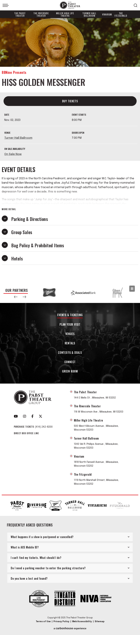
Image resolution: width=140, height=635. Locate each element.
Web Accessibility (82, 622)
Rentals (70, 343)
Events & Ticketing (70, 315)
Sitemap (99, 622)
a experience (70, 628)
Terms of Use (43, 622)
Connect (70, 362)
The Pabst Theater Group (70, 5)
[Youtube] (16, 416)
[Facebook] (32, 416)
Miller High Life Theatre (65, 14)
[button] (15, 297)
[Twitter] (40, 416)
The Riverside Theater (41, 14)
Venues (70, 334)
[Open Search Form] (135, 5)
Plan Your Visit (70, 325)
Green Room (70, 371)
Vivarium (107, 14)
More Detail (9, 209)
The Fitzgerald (121, 14)
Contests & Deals (70, 353)
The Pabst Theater (20, 14)
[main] (70, 150)
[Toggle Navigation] (6, 5)
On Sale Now (13, 154)
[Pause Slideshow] (132, 289)
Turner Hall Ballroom (89, 14)
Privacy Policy (61, 622)
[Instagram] (24, 416)
